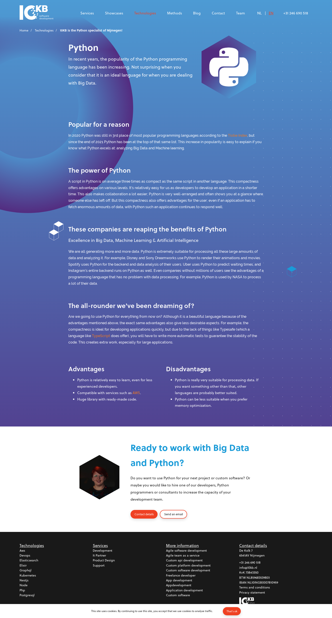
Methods (174, 13)
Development (102, 550)
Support (99, 565)
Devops (25, 555)
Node (24, 585)
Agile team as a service (183, 555)
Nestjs (24, 580)
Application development (184, 590)
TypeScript (101, 336)
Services (87, 13)
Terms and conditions (254, 587)
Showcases (114, 13)
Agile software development (186, 550)
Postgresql (27, 595)
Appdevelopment (178, 585)
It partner (99, 555)
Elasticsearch (29, 560)
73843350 (252, 572)
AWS (136, 392)
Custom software (178, 595)
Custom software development (188, 570)
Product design (104, 560)
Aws (22, 550)
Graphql (26, 570)
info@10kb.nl (248, 567)
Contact (218, 13)
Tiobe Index (237, 135)
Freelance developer (181, 575)
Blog (197, 13)
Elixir (23, 565)
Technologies (145, 13)
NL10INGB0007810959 (262, 582)
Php (22, 590)
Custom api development (184, 560)
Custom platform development (188, 565)
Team (240, 13)
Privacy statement (252, 592)
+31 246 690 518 (295, 13)
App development (179, 580)
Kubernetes (28, 575)
